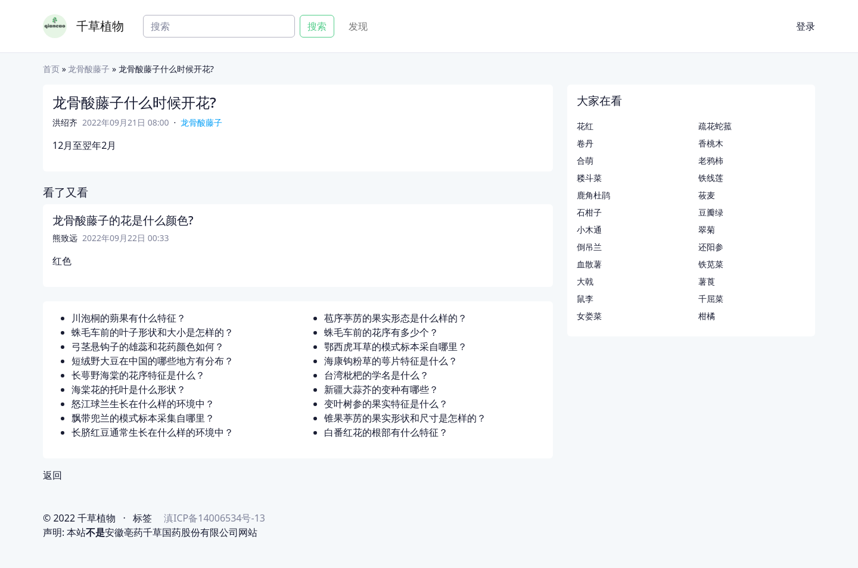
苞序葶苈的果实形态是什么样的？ (395, 317)
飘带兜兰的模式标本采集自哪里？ (143, 418)
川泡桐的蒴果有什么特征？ (129, 317)
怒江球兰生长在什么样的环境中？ (143, 403)
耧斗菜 (589, 177)
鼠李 (585, 298)
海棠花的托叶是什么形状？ (129, 389)
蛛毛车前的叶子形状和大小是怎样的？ (153, 332)
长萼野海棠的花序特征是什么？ (138, 375)
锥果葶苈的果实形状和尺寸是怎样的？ (405, 418)
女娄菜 (589, 316)
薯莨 (706, 281)
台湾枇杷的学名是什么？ (376, 375)
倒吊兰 (589, 246)
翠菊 (706, 229)
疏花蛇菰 (715, 126)
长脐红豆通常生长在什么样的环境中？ (153, 432)
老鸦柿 (710, 160)
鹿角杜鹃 (593, 195)
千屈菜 (710, 298)
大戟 (585, 281)
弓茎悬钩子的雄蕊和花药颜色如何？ (148, 346)
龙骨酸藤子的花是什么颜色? (123, 220)
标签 (142, 518)
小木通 (589, 229)
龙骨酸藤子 (89, 68)
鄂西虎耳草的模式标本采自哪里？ (395, 346)
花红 (585, 126)
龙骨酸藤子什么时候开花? (134, 102)
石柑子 (589, 212)
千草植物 (100, 26)
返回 (52, 475)
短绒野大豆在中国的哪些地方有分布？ (153, 360)
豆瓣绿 (710, 212)
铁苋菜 (710, 264)
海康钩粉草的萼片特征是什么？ (391, 360)
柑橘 (706, 316)
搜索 (317, 26)
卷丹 (585, 143)
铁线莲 (710, 177)
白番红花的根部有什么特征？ (386, 432)
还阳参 (710, 246)
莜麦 (706, 195)
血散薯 (589, 264)
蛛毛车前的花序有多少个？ (381, 332)
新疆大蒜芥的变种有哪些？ (381, 389)
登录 (805, 26)
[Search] (219, 26)
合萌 (585, 160)
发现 (358, 26)
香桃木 (710, 143)
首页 (51, 68)
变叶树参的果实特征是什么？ (386, 403)
